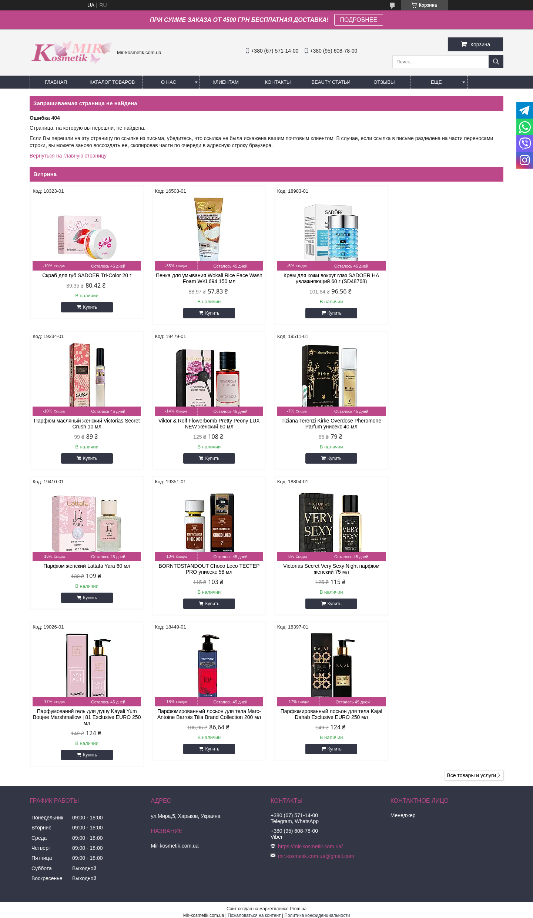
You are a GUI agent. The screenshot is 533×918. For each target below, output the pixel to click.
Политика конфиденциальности (317, 770)
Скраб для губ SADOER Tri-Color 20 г (86, 275)
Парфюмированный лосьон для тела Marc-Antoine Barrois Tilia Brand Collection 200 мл (327, 569)
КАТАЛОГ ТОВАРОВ (112, 82)
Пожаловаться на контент (254, 770)
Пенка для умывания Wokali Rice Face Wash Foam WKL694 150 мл (206, 278)
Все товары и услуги (471, 630)
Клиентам (225, 82)
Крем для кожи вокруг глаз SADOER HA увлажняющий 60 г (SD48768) (326, 278)
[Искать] (496, 61)
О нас (168, 82)
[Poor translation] (27, 811)
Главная (56, 82)
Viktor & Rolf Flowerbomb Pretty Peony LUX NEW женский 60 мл (86, 424)
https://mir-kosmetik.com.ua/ (310, 701)
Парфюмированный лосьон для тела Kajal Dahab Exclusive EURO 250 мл (447, 569)
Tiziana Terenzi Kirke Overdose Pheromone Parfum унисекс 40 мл (206, 424)
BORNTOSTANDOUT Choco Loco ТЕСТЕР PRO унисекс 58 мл (447, 424)
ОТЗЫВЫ (384, 82)
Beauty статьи (331, 82)
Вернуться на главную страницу (68, 156)
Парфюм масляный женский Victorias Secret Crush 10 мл (447, 278)
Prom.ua (298, 763)
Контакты (278, 82)
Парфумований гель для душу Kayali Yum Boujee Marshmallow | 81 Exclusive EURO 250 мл (206, 572)
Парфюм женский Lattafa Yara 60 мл (326, 421)
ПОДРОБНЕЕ (359, 20)
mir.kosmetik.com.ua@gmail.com (316, 711)
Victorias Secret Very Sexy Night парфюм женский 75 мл (86, 569)
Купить (89, 307)
